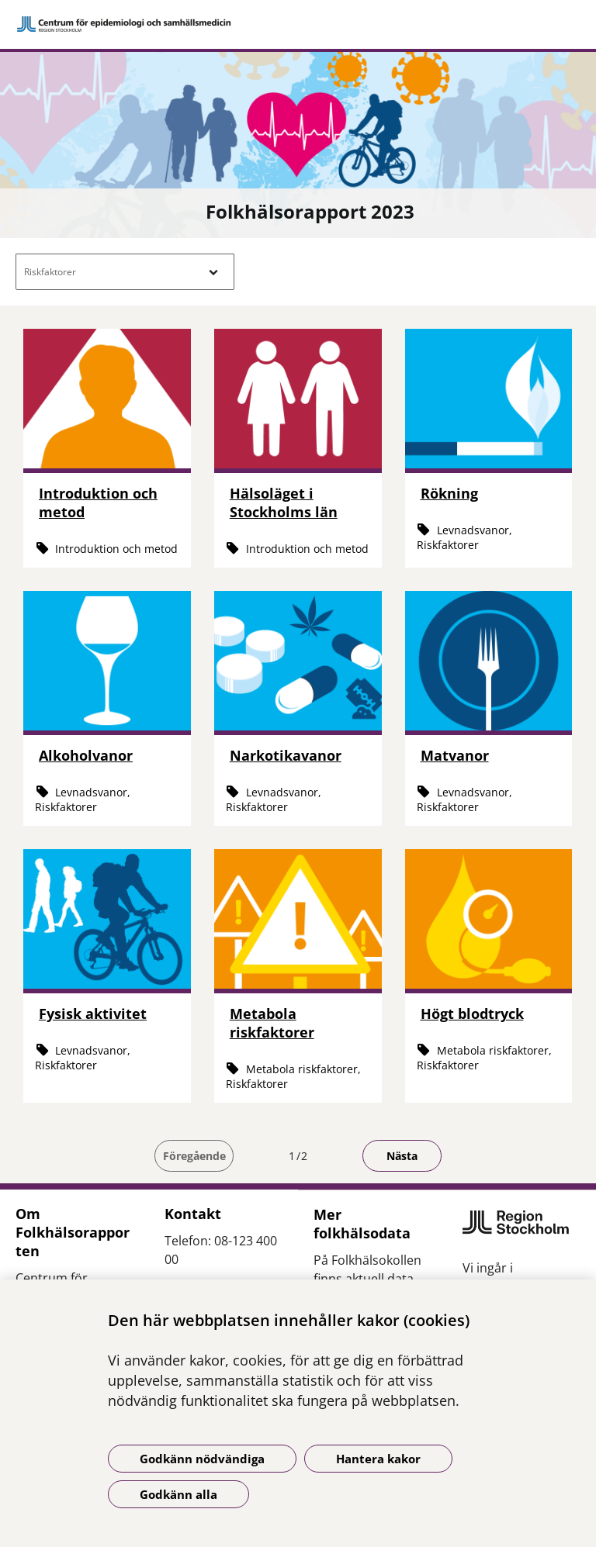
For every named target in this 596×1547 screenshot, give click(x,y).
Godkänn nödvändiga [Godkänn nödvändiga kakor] (202, 1458)
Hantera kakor (378, 1458)
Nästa (402, 1155)
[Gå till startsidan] (298, 24)
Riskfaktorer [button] (50, 271)
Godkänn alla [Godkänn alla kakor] (178, 1494)
